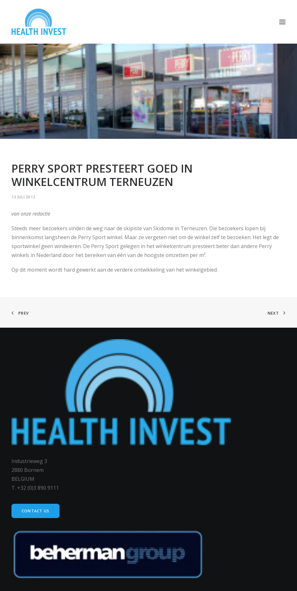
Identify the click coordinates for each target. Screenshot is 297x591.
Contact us (35, 511)
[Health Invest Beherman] (38, 22)
